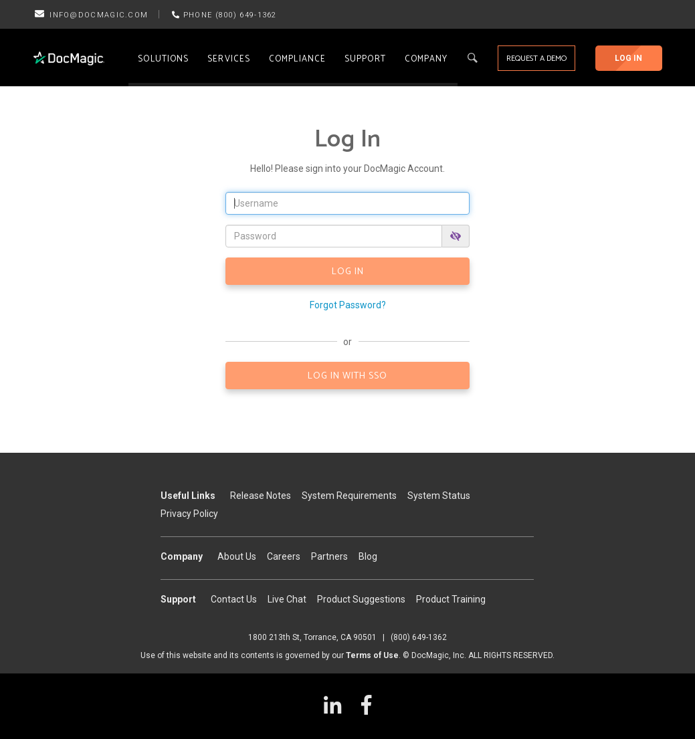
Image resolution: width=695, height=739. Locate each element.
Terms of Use (372, 655)
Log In (628, 58)
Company (426, 59)
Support (365, 59)
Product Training (451, 599)
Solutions (163, 59)
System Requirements (349, 495)
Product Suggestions (361, 599)
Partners (329, 556)
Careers (283, 556)
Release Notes (260, 495)
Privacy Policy (189, 513)
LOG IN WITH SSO (347, 376)
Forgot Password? (348, 305)
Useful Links (188, 495)
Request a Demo (536, 58)
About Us (236, 556)
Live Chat (287, 599)
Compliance (297, 59)
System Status (438, 495)
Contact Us (234, 599)
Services (228, 59)
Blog (368, 556)
